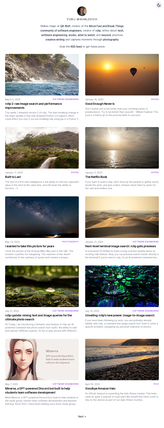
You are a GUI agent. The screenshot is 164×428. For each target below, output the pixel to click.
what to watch (86, 35)
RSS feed (76, 46)
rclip (98, 30)
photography (111, 39)
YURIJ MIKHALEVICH (82, 19)
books (72, 35)
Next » (82, 416)
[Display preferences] (159, 5)
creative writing (55, 39)
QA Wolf (65, 26)
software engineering (54, 35)
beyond (106, 35)
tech (120, 30)
